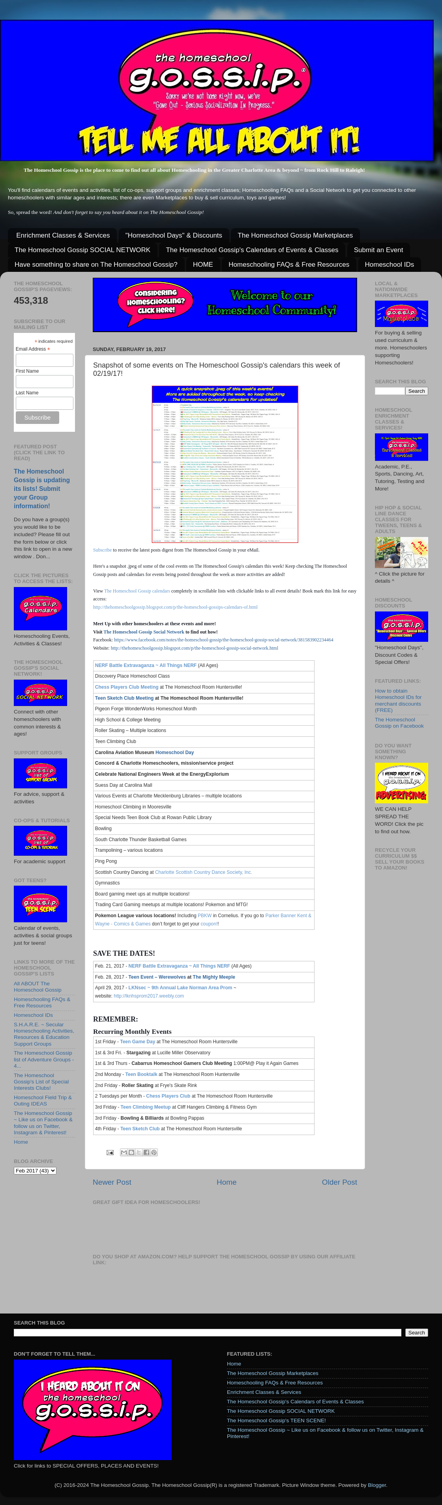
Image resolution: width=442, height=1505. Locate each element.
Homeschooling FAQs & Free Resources (288, 264)
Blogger (377, 1485)
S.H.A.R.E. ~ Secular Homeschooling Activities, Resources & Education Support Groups (44, 1034)
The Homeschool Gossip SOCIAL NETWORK (82, 250)
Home (226, 1182)
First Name (27, 371)
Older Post (339, 1182)
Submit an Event (378, 250)
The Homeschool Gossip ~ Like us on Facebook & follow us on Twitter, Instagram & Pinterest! (43, 1122)
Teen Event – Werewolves (157, 977)
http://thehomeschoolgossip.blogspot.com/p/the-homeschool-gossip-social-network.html (194, 648)
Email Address (33, 349)
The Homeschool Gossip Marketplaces (295, 235)
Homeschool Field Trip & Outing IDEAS (43, 1100)
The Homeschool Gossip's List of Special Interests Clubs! (41, 1081)
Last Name (27, 393)
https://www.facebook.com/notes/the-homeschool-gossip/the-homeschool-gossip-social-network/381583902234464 (223, 640)
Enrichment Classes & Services (63, 235)
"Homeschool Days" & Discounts (173, 235)
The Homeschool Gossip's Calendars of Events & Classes (252, 250)
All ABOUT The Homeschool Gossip (38, 987)
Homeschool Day (174, 752)
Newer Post (112, 1182)
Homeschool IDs (389, 264)
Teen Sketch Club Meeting (124, 698)
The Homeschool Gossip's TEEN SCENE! (276, 1420)
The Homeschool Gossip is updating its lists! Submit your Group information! (42, 488)
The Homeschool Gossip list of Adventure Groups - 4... (44, 1059)
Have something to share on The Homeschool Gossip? (96, 264)
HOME (203, 264)
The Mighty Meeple (214, 977)
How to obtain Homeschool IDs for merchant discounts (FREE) (398, 700)
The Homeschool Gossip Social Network (143, 632)
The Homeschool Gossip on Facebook (399, 723)
